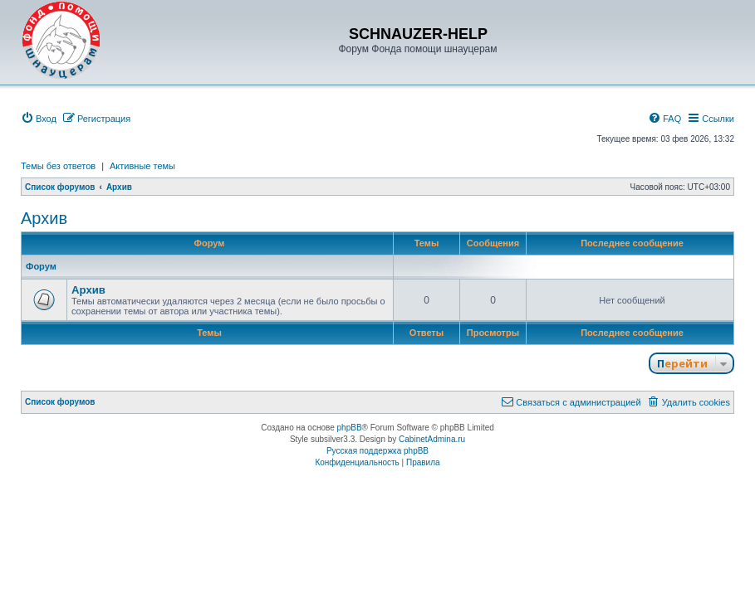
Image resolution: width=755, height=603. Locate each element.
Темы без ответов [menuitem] (58, 166)
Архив (44, 218)
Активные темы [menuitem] (142, 166)
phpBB (349, 427)
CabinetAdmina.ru (432, 439)
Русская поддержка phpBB (377, 450)
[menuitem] (38, 119)
